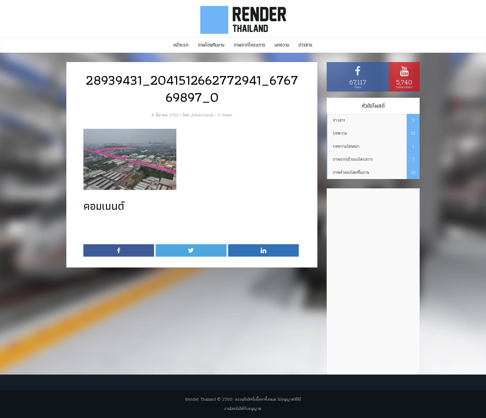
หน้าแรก (181, 45)
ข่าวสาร (305, 45)
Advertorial (202, 115)
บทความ (282, 45)
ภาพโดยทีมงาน (211, 45)
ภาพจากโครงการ (249, 45)
